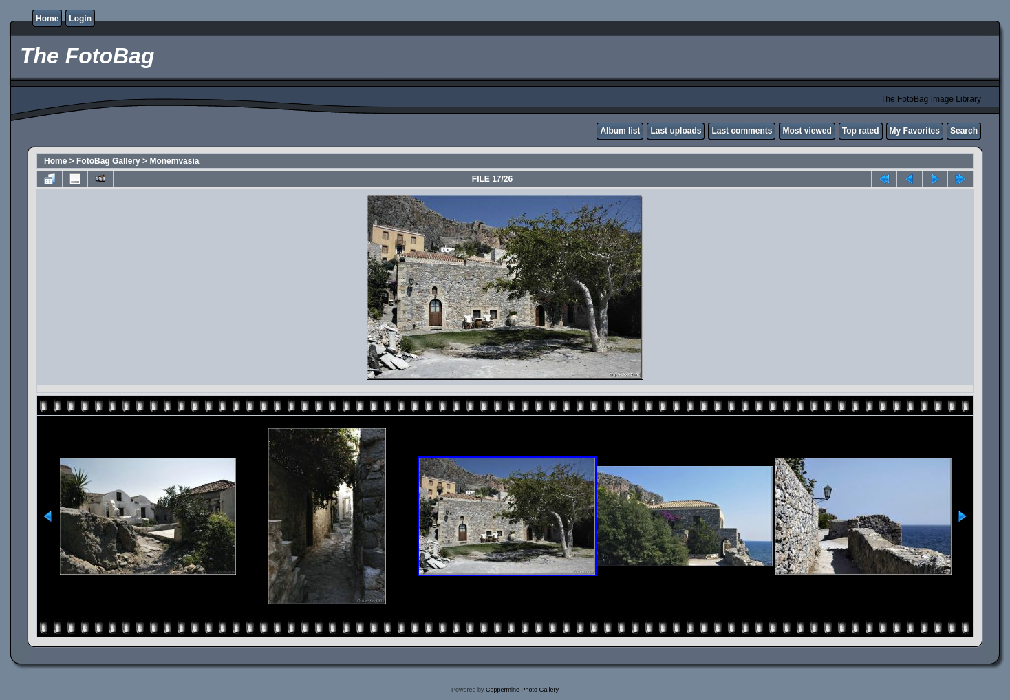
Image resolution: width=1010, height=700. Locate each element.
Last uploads (675, 131)
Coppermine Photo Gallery (522, 689)
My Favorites (915, 131)
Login (80, 18)
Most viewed (806, 131)
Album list (620, 131)
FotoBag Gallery (108, 161)
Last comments (741, 131)
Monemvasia (174, 161)
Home (47, 18)
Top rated (860, 131)
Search (964, 131)
